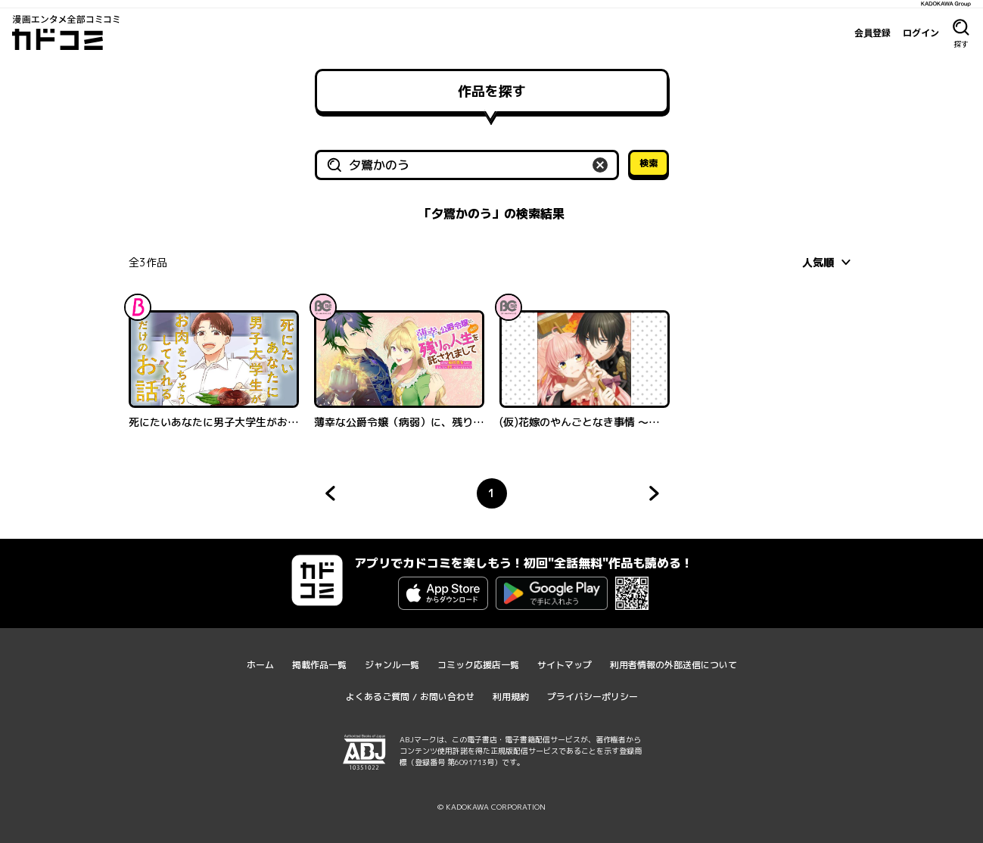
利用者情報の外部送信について (673, 664)
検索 (648, 163)
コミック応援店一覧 (478, 664)
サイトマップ (564, 664)
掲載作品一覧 (319, 664)
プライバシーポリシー (592, 696)
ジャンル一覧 (392, 664)
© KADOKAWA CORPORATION (491, 806)
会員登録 (872, 32)
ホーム (260, 664)
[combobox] (828, 262)
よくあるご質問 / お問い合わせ (410, 696)
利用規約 (511, 696)
